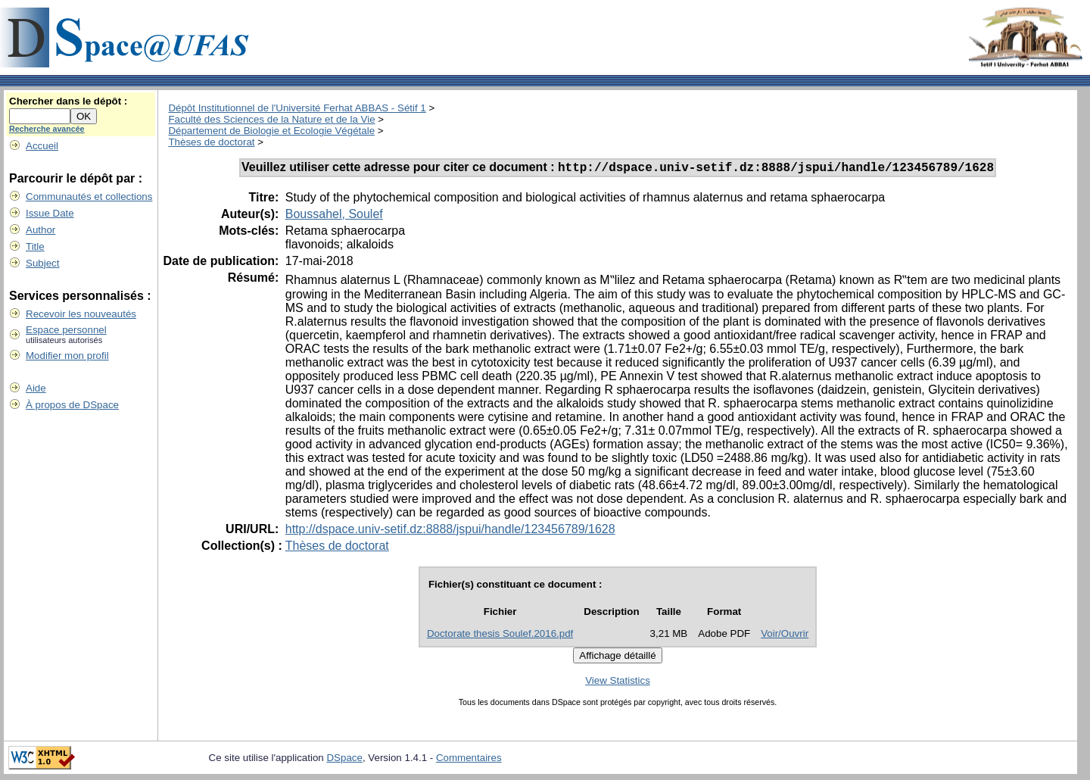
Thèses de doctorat (211, 142)
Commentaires (469, 760)
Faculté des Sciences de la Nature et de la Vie (271, 119)
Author (40, 230)
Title (35, 246)
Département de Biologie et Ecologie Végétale (271, 130)
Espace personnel (66, 329)
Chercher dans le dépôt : (68, 101)
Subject (42, 263)
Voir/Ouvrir (784, 635)
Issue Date (50, 213)
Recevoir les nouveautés (81, 314)
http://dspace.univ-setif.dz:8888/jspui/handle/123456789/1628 (450, 531)
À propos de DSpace (72, 404)
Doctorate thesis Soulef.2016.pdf (500, 635)
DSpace (344, 760)
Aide (36, 388)
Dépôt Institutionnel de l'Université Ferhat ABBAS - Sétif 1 (296, 108)
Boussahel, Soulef (334, 216)
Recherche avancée (47, 128)
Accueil (42, 145)
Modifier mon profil (67, 355)
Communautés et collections (89, 196)
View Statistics (617, 682)
